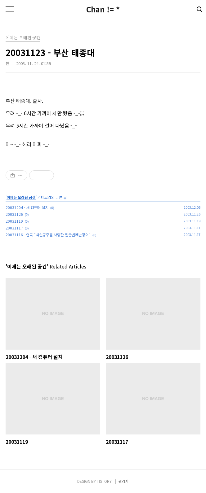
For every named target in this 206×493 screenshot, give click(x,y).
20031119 (14, 221)
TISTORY (104, 481)
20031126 (14, 214)
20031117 (14, 227)
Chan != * (103, 9)
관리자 (124, 481)
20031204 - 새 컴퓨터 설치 (27, 207)
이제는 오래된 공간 (21, 197)
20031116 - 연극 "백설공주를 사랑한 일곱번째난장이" (48, 234)
